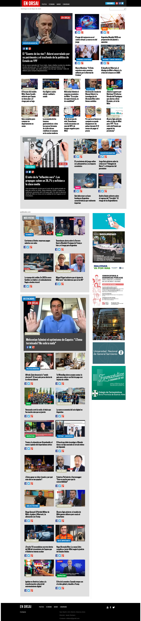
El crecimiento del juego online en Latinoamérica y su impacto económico (85, 163)
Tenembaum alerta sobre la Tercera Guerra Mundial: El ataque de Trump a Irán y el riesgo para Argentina (69, 243)
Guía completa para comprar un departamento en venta (28, 122)
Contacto (23, 612)
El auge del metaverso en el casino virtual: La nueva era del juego (86, 39)
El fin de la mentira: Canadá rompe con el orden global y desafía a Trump (69, 582)
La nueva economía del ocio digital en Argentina (69, 410)
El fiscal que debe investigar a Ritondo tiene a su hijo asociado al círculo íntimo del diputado (70, 444)
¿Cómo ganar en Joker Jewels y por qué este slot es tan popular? (39, 478)
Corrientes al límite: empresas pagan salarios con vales (37, 241)
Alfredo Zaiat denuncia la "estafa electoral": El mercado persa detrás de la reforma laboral (38, 377)
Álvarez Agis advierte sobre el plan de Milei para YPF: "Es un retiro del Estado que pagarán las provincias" (114, 125)
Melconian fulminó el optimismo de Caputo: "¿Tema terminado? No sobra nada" (54, 341)
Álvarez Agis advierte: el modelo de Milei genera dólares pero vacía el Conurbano (68, 514)
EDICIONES (110, 3)
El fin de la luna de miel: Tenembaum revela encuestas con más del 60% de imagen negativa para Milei (71, 125)
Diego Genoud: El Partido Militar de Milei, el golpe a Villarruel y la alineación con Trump (37, 514)
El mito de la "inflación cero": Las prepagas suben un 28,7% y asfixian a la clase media (45, 180)
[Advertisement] (108, 415)
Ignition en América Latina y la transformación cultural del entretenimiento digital (35, 584)
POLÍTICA (44, 4)
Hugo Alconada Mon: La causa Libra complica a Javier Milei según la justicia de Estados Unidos (70, 549)
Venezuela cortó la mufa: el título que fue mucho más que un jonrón (38, 410)
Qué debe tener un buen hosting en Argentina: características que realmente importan (85, 199)
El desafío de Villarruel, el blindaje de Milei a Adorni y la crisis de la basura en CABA (111, 70)
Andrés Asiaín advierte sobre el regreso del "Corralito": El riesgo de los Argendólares (109, 198)
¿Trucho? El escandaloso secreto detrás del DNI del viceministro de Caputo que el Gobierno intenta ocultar (39, 549)
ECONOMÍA (52, 4)
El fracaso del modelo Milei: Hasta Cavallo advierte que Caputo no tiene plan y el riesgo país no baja (29, 96)
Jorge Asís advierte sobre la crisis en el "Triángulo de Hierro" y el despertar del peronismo (108, 165)
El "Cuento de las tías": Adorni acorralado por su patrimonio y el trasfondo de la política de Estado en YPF (46, 57)
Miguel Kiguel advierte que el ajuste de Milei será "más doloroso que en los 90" (69, 278)
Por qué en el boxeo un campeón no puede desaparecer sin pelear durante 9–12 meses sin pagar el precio (93, 125)
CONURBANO (66, 4)
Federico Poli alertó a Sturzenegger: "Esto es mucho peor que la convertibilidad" (69, 479)
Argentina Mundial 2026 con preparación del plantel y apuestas (111, 39)
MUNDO (59, 4)
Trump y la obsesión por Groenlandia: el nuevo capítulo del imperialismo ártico (39, 443)
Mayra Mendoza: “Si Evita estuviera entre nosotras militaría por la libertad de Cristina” (84, 71)
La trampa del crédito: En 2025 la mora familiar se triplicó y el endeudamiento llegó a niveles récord (38, 279)
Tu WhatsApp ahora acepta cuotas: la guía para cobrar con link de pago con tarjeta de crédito (69, 377)
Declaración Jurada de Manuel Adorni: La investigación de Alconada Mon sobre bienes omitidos (93, 96)
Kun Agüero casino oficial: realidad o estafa (49, 94)
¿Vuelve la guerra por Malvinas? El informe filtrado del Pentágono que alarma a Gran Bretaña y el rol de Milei (114, 97)
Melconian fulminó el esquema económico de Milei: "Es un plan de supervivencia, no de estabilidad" (71, 96)
